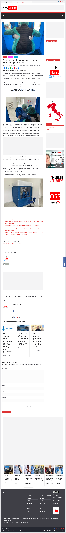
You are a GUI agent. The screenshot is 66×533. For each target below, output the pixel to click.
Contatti (47, 129)
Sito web (4, 397)
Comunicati (46, 14)
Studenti (33, 14)
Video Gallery (43, 511)
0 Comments (26, 65)
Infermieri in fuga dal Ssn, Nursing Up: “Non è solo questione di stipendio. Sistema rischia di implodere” (61, 479)
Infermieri (21, 14)
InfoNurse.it (7, 518)
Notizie (29, 495)
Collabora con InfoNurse (27, 17)
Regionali (13, 14)
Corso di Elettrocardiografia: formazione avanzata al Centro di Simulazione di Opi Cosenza (10, 479)
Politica (27, 14)
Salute (39, 14)
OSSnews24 (16, 17)
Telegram (42, 508)
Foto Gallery (43, 514)
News (7, 14)
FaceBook (42, 506)
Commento (5, 368)
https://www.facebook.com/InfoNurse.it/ (12, 243)
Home (44, 530)
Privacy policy (43, 503)
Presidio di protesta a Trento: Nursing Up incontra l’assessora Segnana (34, 297)
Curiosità (53, 14)
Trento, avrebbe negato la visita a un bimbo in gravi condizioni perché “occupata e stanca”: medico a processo (23, 339)
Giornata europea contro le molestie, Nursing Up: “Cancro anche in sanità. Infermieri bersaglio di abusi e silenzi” (51, 480)
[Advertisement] (41, 7)
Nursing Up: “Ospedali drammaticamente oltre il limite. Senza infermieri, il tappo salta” (41, 479)
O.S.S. (28, 508)
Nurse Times (9, 17)
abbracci (32, 65)
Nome (4, 385)
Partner (57, 530)
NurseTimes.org (33, 518)
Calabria (5, 57)
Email (3, 391)
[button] (16, 14)
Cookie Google (43, 500)
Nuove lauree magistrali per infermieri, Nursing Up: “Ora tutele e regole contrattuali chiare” (20, 479)
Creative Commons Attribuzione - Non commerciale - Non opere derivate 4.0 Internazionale (58, 499)
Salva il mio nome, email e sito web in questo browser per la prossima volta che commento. (20, 406)
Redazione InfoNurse (13, 65)
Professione (29, 503)
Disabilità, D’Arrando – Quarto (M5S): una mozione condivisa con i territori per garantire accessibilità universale (12, 298)
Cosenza (38, 65)
